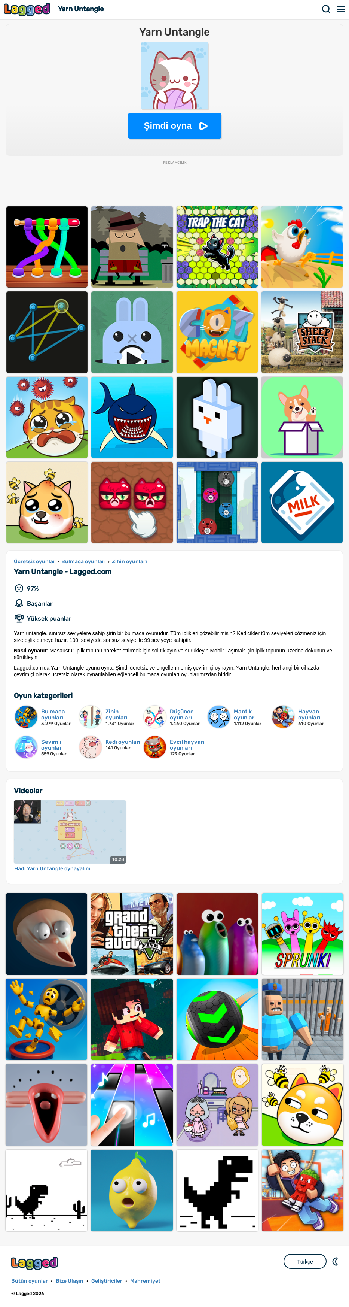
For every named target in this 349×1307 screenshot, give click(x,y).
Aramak (326, 9)
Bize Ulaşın (69, 1281)
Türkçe (305, 1262)
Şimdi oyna (168, 126)
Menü (341, 9)
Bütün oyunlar (29, 1281)
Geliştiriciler (106, 1281)
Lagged (28, 9)
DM (335, 1261)
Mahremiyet (145, 1281)
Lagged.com (35, 1263)
